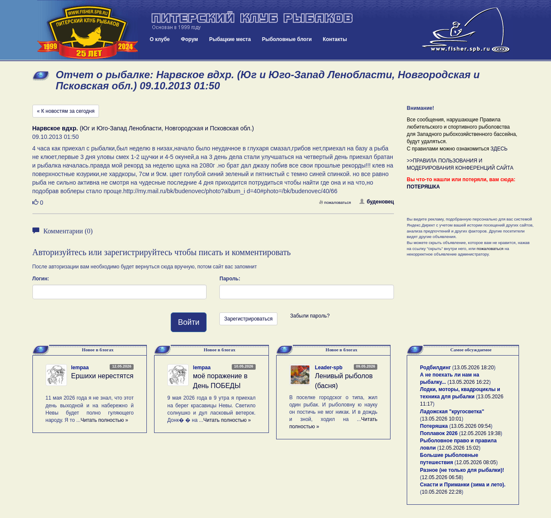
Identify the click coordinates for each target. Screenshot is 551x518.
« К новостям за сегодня (66, 111)
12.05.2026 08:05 (476, 462)
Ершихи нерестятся (102, 376)
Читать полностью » (104, 420)
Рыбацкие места (230, 39)
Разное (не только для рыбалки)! (462, 470)
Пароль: (229, 279)
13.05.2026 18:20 (474, 368)
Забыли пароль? (310, 316)
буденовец (376, 202)
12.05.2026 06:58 (441, 477)
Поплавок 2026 (439, 433)
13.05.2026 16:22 (469, 382)
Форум (189, 39)
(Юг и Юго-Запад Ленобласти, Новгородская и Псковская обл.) (143, 128)
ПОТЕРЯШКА (423, 187)
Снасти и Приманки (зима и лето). (462, 485)
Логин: (40, 279)
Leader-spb (329, 368)
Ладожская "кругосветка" (452, 412)
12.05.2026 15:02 (458, 448)
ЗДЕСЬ (498, 149)
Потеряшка (434, 426)
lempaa (80, 368)
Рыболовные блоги (287, 39)
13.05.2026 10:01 (441, 419)
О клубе (160, 39)
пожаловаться (335, 202)
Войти (188, 322)
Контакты (335, 39)
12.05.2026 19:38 (480, 433)
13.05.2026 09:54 (470, 426)
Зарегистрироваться (248, 319)
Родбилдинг (435, 368)
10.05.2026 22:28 (441, 492)
